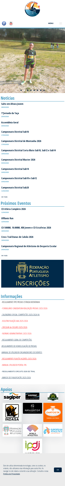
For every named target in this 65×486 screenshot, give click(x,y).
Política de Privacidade (11, 474)
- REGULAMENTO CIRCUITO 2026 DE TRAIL (18, 371)
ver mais (4, 197)
